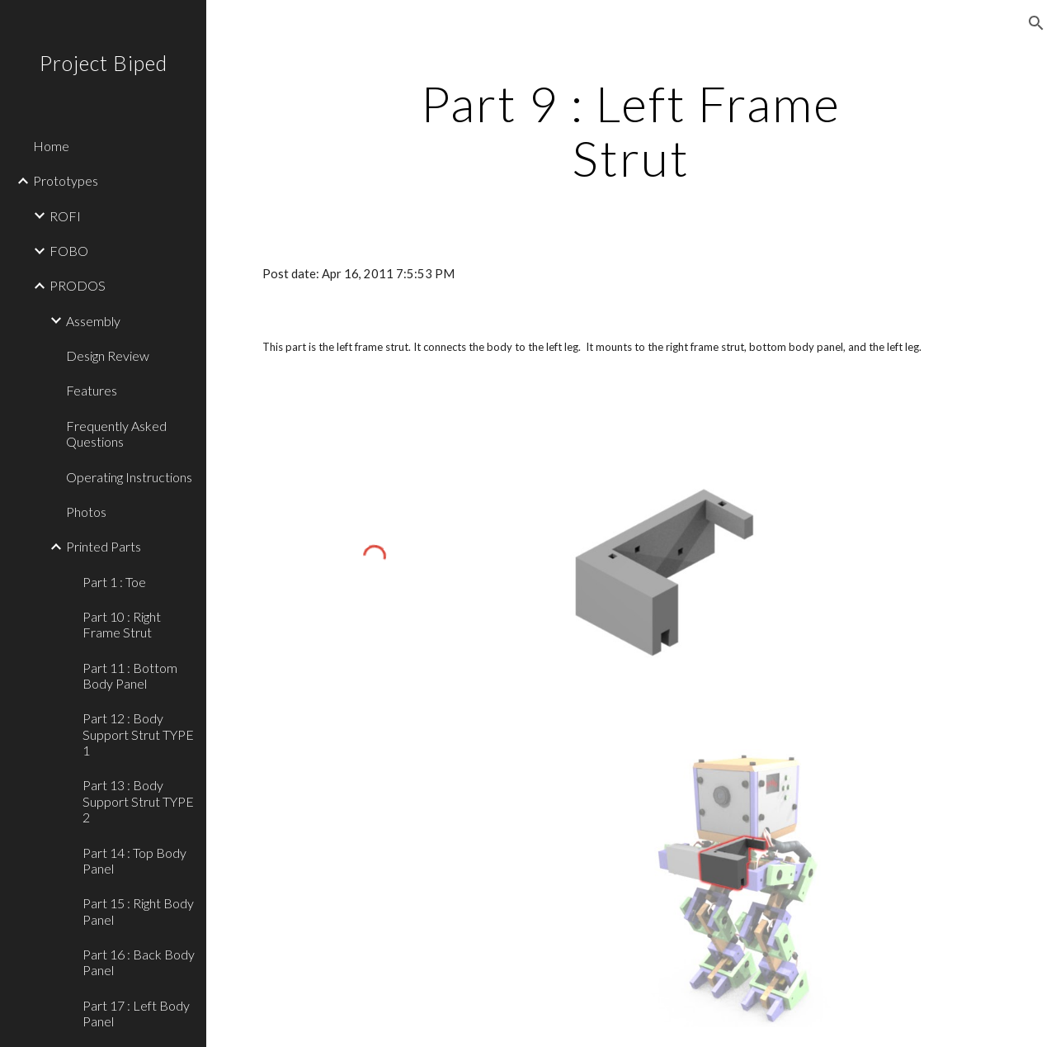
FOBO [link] (69, 250)
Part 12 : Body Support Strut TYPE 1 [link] (138, 734)
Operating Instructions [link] (129, 477)
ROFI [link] (65, 216)
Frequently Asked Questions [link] (116, 433)
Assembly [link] (93, 321)
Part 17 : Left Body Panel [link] (136, 1013)
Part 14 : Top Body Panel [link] (134, 860)
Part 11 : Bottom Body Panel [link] (129, 675)
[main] (631, 130)
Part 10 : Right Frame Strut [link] (121, 624)
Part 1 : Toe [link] (114, 582)
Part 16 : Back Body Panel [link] (138, 962)
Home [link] (51, 146)
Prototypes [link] (65, 180)
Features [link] (91, 390)
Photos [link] (86, 511)
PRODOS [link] (78, 285)
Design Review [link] (107, 355)
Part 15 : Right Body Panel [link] (138, 910)
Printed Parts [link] (103, 546)
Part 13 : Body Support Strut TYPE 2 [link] (138, 801)
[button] (1036, 23)
